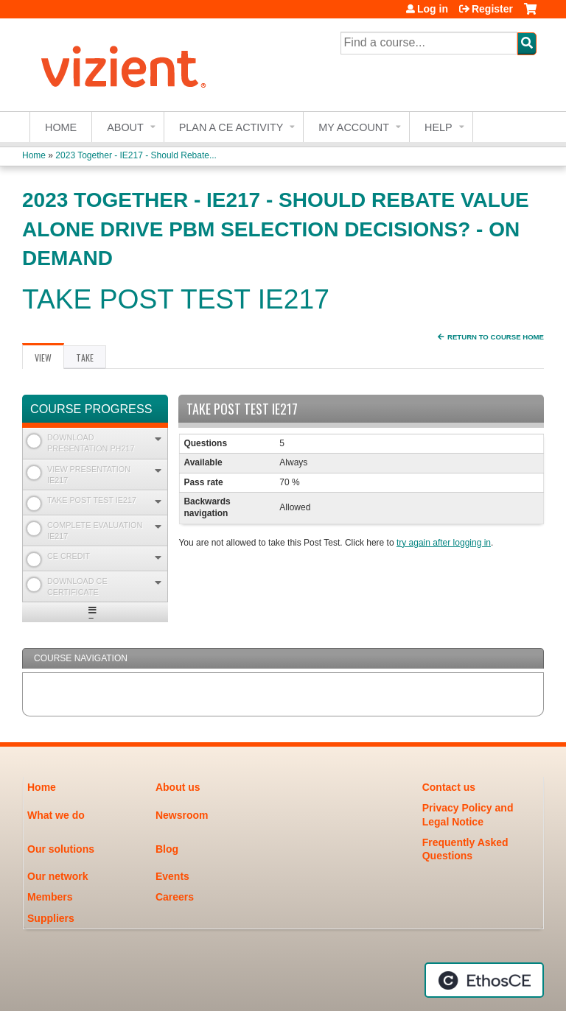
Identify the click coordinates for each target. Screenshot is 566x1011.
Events (172, 876)
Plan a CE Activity (231, 127)
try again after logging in (443, 543)
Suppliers (50, 918)
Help (438, 127)
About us (178, 787)
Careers (175, 897)
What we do (56, 815)
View (49, 360)
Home (61, 127)
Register (492, 9)
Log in (432, 9)
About (125, 127)
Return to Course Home (495, 337)
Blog (167, 849)
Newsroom (182, 815)
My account (353, 127)
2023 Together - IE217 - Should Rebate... (136, 155)
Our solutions (60, 849)
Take (85, 357)
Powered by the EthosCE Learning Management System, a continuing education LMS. (484, 980)
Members (49, 897)
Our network (57, 876)
